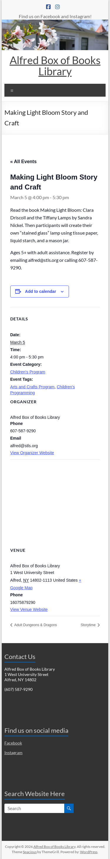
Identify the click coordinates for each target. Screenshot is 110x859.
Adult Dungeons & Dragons (35, 625)
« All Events (23, 161)
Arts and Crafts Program (32, 387)
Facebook (13, 742)
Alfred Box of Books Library (55, 66)
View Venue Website (29, 609)
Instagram (13, 752)
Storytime (89, 625)
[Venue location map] (55, 501)
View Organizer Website (32, 452)
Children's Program (27, 372)
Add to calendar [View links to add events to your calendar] (40, 291)
